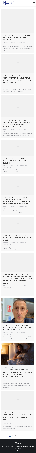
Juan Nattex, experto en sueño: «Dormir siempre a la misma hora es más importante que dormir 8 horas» (17, 416)
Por (12, 42)
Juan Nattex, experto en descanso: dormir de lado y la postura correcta (17, 37)
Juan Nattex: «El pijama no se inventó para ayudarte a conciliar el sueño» (17, 161)
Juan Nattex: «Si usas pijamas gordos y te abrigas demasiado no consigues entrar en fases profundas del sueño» (17, 123)
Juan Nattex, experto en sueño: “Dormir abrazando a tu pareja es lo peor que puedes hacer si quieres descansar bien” (17, 79)
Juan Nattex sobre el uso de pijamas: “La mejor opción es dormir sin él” (17, 238)
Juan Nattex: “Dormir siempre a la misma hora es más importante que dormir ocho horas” (17, 328)
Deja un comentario (7, 43)
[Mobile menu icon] (34, 3)
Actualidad (5, 42)
